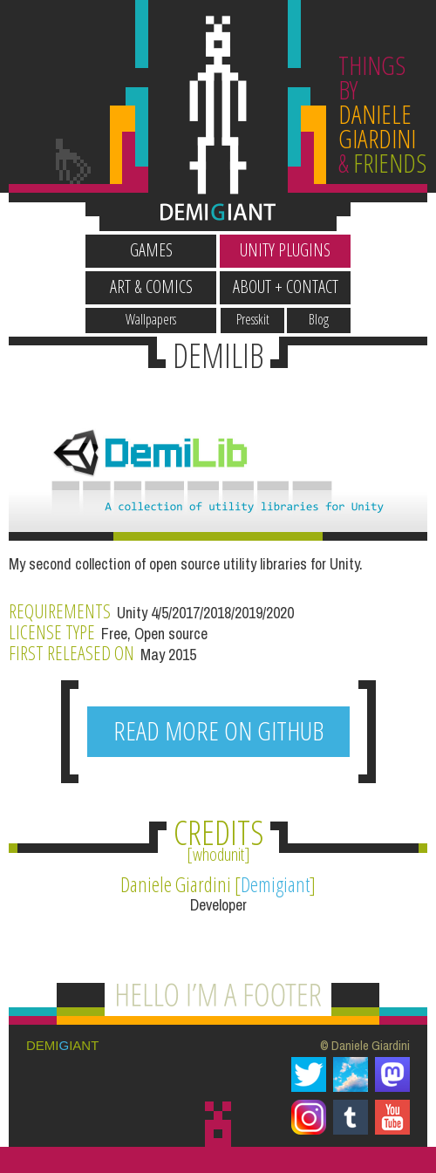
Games (151, 250)
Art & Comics (151, 286)
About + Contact (285, 286)
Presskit (252, 319)
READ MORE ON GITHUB (218, 730)
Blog (319, 319)
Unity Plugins (285, 250)
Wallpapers (151, 319)
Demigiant (275, 884)
